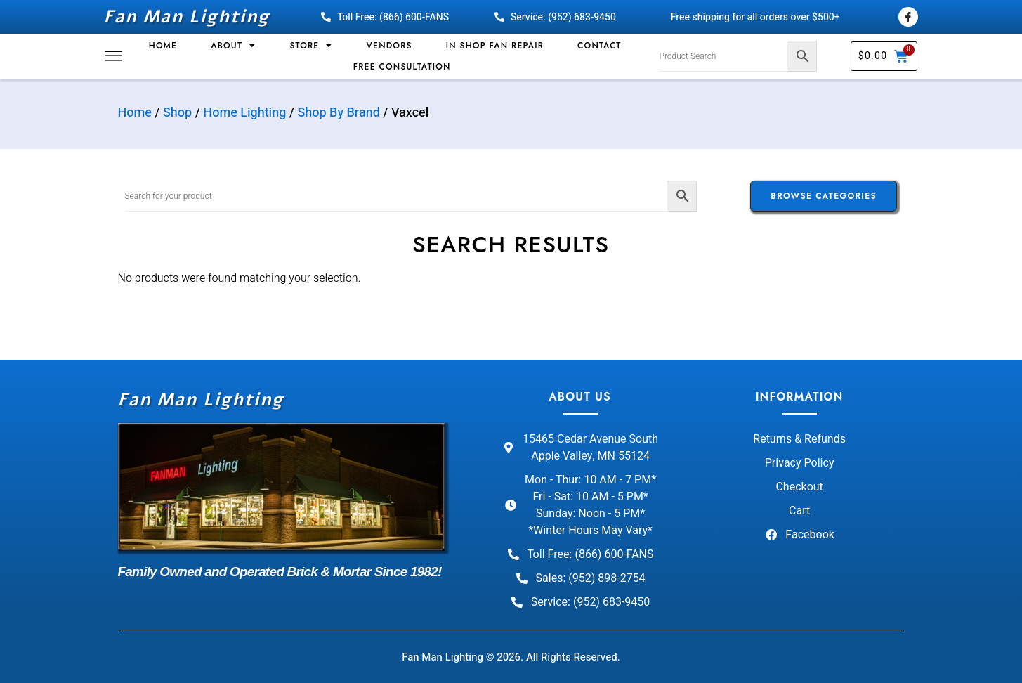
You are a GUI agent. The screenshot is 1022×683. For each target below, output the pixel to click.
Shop (177, 112)
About (233, 45)
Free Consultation (402, 66)
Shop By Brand (339, 112)
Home (163, 45)
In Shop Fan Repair (495, 45)
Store (310, 45)
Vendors (389, 45)
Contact (599, 45)
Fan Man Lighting (187, 17)
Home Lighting (244, 112)
